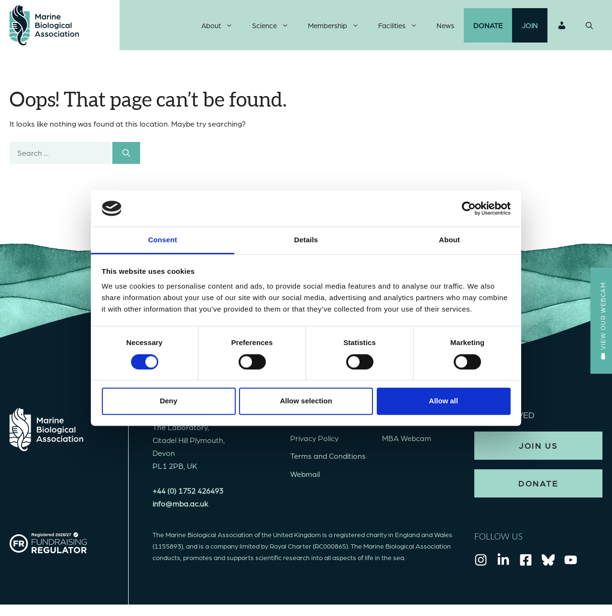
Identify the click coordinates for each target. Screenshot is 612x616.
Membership (338, 26)
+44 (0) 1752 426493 (188, 492)
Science (275, 26)
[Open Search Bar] (589, 26)
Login (561, 26)
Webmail (305, 476)
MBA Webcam (406, 440)
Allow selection (306, 401)
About (221, 26)
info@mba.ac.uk (180, 505)
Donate (488, 26)
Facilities (402, 26)
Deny (168, 401)
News (445, 26)
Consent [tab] (162, 240)
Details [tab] (306, 240)
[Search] (126, 155)
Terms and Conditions (328, 458)
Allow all (443, 401)
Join (530, 26)
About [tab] (449, 240)
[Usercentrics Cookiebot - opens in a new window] (469, 208)
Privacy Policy (314, 440)
